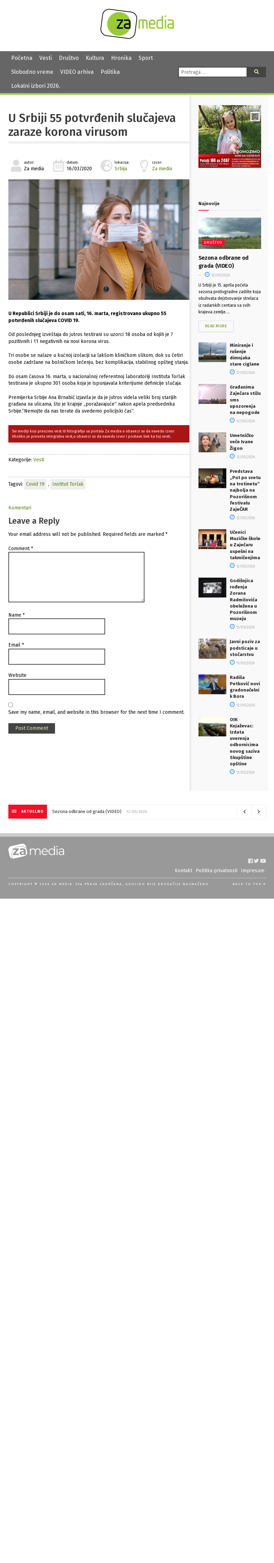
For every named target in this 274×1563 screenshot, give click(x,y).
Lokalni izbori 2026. (35, 86)
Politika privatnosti (216, 871)
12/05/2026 (217, 275)
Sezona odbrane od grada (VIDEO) (87, 811)
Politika (110, 72)
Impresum (252, 871)
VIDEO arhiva (77, 72)
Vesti (45, 58)
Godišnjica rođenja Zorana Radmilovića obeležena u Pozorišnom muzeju (243, 599)
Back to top (249, 884)
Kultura (95, 58)
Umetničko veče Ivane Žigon (242, 442)
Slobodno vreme (32, 72)
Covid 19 (35, 484)
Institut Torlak (68, 484)
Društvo (69, 58)
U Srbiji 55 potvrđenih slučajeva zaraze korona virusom (92, 125)
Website (17, 675)
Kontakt (183, 871)
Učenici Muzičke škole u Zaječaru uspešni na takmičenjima (245, 545)
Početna (21, 58)
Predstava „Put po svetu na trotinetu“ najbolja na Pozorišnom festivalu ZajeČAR (245, 490)
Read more (216, 326)
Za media (162, 169)
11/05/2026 (242, 627)
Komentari (19, 508)
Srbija (121, 169)
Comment (20, 549)
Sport (146, 58)
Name (16, 615)
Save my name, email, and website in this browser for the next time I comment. (96, 712)
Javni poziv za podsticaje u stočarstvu (245, 648)
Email (16, 645)
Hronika (121, 58)
